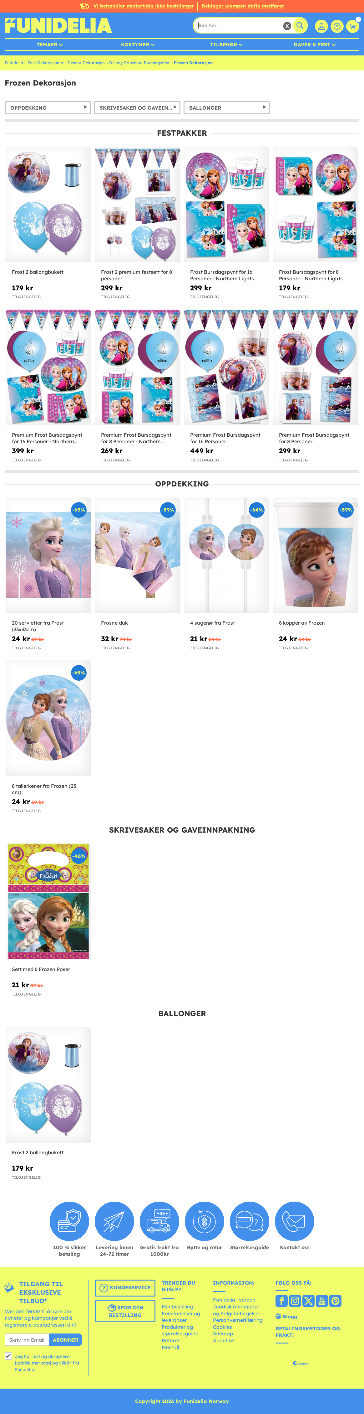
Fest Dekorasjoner (45, 62)
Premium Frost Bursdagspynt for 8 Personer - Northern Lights (136, 438)
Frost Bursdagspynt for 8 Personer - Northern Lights (311, 275)
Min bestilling (177, 1306)
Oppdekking (28, 108)
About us (224, 1340)
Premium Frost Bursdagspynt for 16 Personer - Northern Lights (47, 438)
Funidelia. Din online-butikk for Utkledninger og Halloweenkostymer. (58, 25)
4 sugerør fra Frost (212, 623)
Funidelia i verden (234, 1300)
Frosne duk (114, 623)
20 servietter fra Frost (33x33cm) (38, 626)
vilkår (65, 1363)
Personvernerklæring (238, 1320)
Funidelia (14, 62)
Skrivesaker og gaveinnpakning (140, 108)
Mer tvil (170, 1347)
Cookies (222, 1327)
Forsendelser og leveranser (181, 1316)
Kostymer (135, 44)
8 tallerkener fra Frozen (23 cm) (44, 789)
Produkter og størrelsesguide (180, 1330)
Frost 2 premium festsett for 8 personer (136, 275)
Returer (170, 1340)
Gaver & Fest (312, 44)
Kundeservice (125, 1288)
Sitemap (223, 1333)
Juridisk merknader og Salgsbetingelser (236, 1310)
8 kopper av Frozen (302, 623)
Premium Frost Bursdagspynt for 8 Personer (314, 438)
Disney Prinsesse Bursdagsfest (139, 62)
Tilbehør (223, 44)
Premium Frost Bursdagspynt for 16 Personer (225, 438)
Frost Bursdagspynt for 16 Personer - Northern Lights (222, 275)
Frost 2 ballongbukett (37, 272)
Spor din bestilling (125, 1311)
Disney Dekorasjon (86, 62)
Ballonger (205, 108)
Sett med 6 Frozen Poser (41, 969)
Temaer (47, 44)
